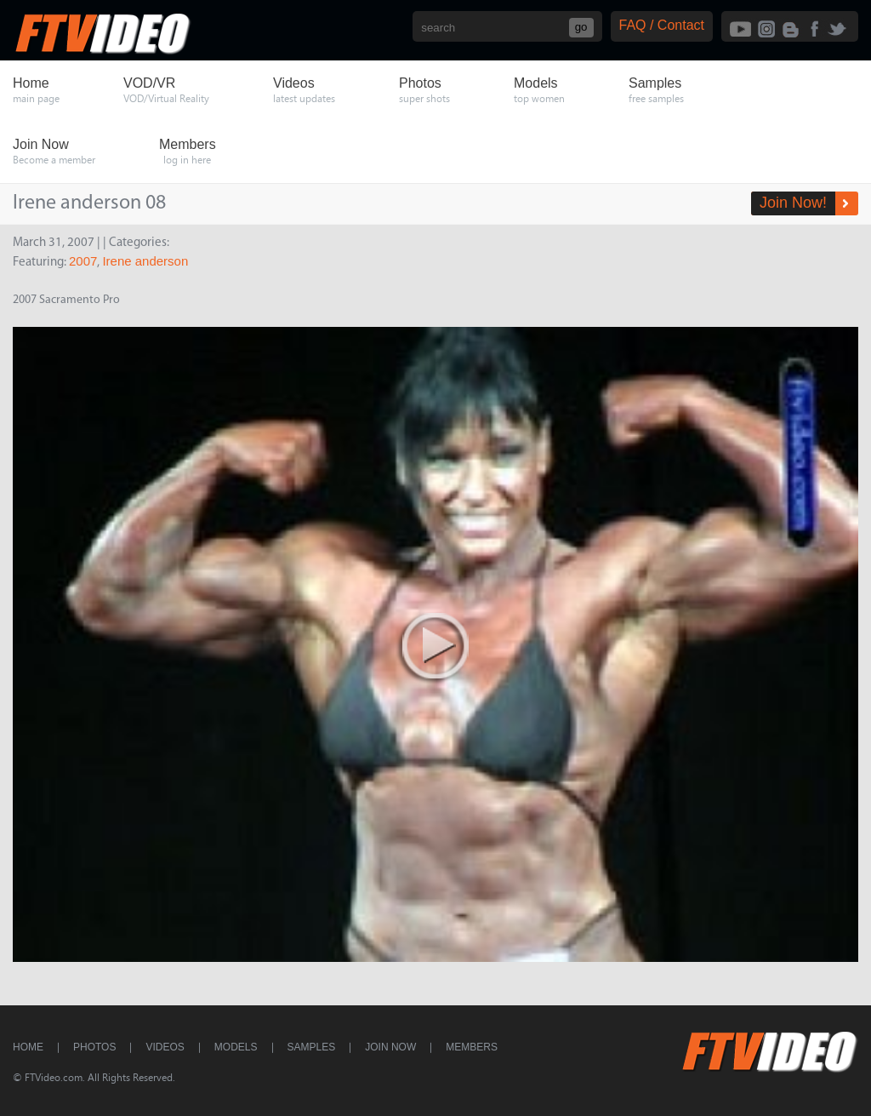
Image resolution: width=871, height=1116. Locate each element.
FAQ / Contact (661, 25)
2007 (83, 261)
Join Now (390, 1047)
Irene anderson (145, 261)
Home (28, 1047)
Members (472, 1047)
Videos (164, 1047)
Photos (94, 1047)
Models (236, 1047)
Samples (311, 1047)
